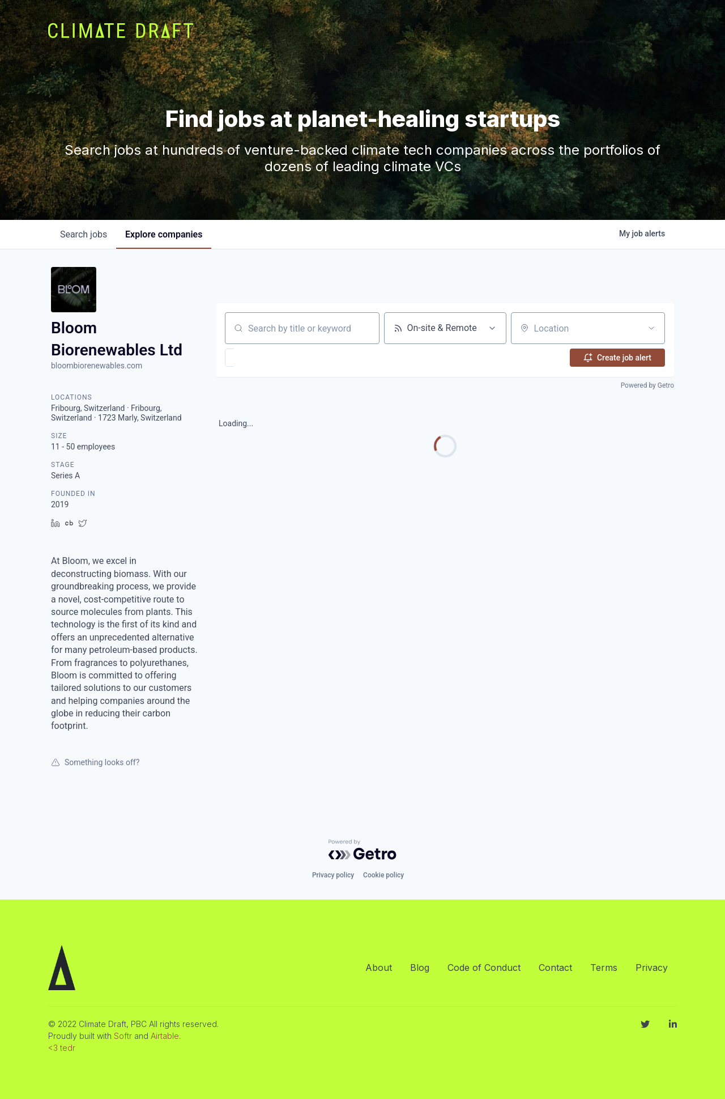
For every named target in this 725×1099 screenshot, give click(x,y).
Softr (123, 1036)
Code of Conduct (484, 967)
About (378, 967)
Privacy (652, 967)
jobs (83, 234)
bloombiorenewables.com (96, 365)
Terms (603, 967)
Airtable (165, 1036)
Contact (555, 967)
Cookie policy (383, 875)
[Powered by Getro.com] (362, 849)
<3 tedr (61, 1048)
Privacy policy (333, 875)
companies (163, 234)
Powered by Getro (647, 385)
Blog (419, 967)
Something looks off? (95, 762)
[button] (262, 358)
